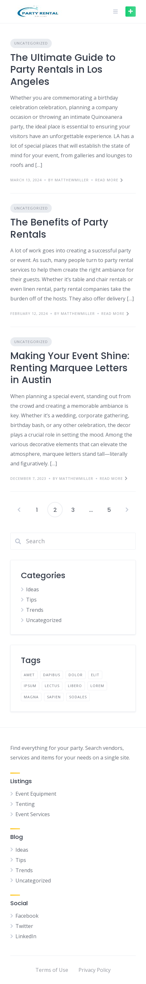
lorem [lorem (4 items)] (97, 685)
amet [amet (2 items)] (29, 674)
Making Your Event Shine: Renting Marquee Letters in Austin (70, 368)
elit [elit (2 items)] (95, 674)
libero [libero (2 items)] (75, 685)
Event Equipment (35, 793)
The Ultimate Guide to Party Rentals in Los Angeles (62, 69)
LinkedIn (25, 936)
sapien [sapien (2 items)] (54, 696)
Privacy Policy (94, 969)
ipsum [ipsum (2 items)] (30, 685)
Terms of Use (51, 969)
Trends (34, 609)
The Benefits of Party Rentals (59, 228)
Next (127, 509)
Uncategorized (31, 43)
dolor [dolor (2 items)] (75, 674)
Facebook (27, 915)
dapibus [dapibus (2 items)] (51, 674)
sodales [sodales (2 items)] (78, 696)
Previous (19, 509)
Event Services (32, 814)
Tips (31, 599)
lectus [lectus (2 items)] (52, 685)
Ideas (32, 589)
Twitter (24, 926)
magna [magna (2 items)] (31, 696)
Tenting (25, 804)
